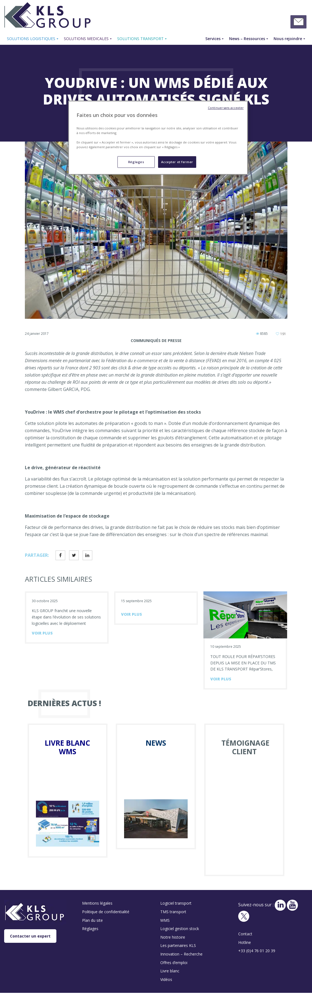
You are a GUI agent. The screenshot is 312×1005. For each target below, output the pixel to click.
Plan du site (92, 920)
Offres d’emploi (173, 962)
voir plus (42, 633)
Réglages (90, 928)
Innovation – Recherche (181, 954)
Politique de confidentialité (105, 911)
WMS (165, 920)
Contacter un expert (30, 936)
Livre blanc (169, 970)
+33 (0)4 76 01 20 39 (256, 950)
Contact (245, 933)
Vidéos (166, 979)
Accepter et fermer (177, 162)
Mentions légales (97, 903)
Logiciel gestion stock (179, 928)
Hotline (244, 942)
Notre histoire (172, 937)
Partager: (37, 555)
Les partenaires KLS (178, 945)
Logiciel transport (176, 903)
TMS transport (173, 911)
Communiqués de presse (156, 340)
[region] (158, 138)
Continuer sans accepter (225, 108)
